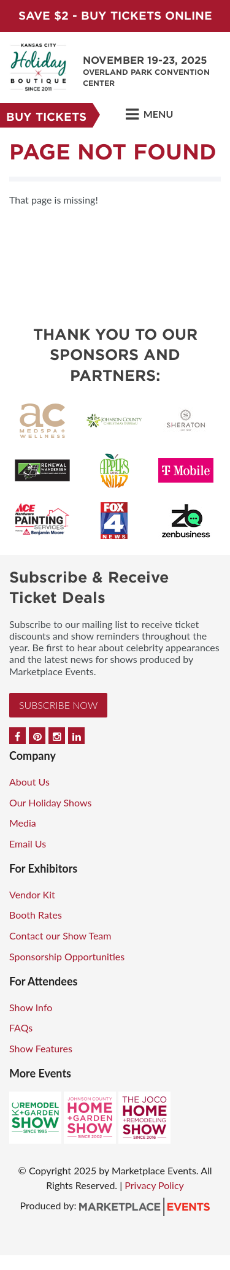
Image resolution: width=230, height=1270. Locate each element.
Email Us (27, 843)
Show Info (30, 1007)
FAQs (21, 1027)
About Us (29, 781)
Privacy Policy (154, 1185)
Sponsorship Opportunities (67, 956)
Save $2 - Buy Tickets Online (115, 15)
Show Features (40, 1048)
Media (22, 822)
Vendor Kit (32, 894)
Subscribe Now (58, 705)
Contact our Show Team (60, 935)
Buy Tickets (46, 116)
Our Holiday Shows (50, 802)
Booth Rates (35, 914)
